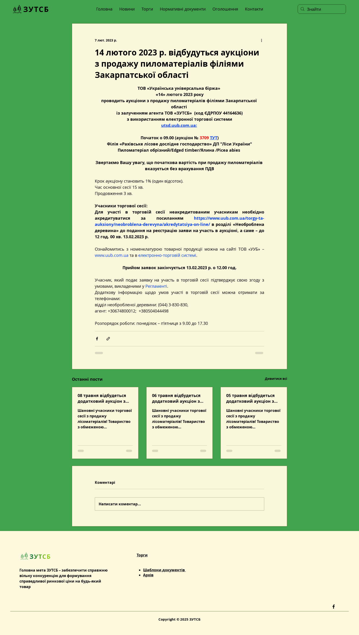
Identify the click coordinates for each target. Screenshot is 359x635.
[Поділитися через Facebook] (97, 339)
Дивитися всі (276, 378)
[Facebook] (333, 606)
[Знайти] (321, 9)
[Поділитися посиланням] (108, 339)
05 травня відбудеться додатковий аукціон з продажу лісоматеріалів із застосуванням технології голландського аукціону (252, 398)
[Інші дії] (261, 40)
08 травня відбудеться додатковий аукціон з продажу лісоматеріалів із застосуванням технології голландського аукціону (104, 398)
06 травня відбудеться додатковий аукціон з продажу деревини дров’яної (176, 398)
